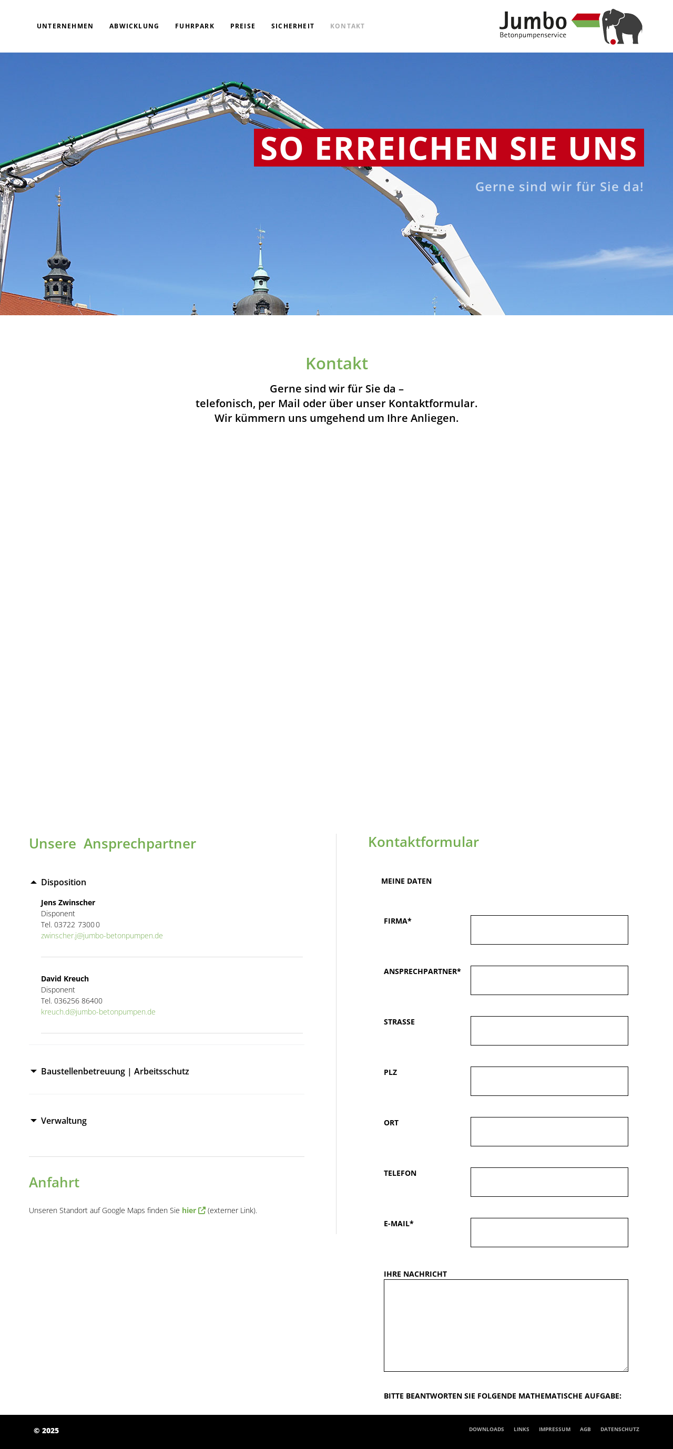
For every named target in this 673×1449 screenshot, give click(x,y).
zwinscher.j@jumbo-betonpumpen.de (102, 935)
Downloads (486, 1429)
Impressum (554, 1429)
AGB (585, 1429)
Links (521, 1429)
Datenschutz (619, 1429)
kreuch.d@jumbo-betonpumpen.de (98, 1012)
